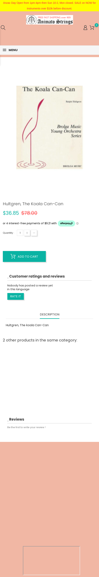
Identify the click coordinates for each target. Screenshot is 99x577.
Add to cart (24, 256)
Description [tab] (49, 315)
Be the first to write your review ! (26, 427)
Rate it (15, 296)
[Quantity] (20, 233)
